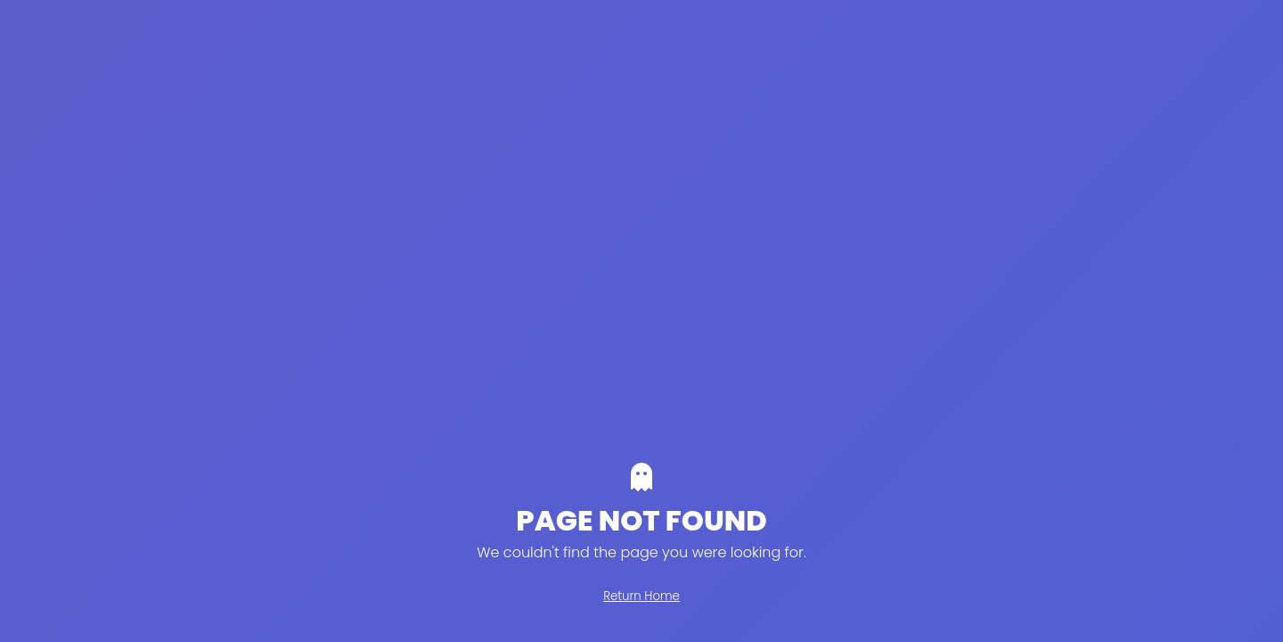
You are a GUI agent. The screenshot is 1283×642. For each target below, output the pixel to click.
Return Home (641, 596)
